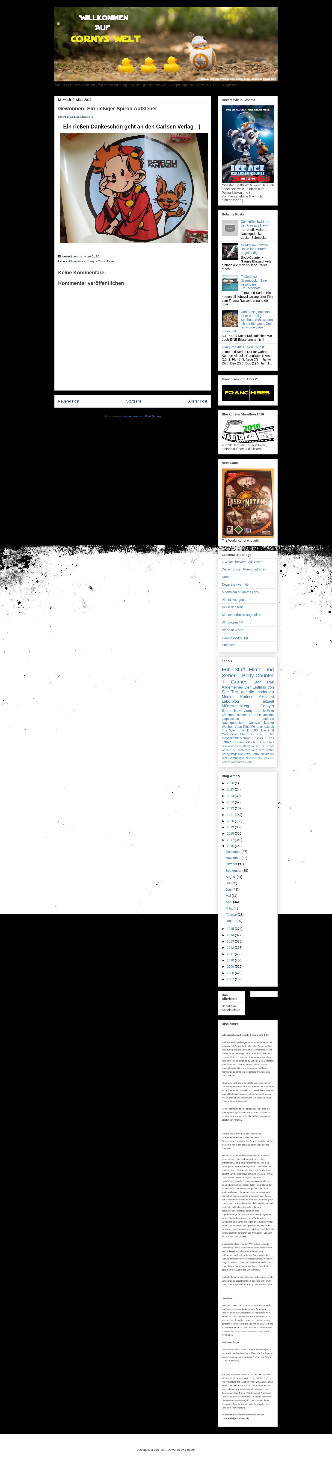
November (233, 858)
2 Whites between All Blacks (242, 562)
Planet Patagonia (234, 600)
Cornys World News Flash (237, 762)
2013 (231, 941)
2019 (231, 827)
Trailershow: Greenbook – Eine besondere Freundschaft (254, 282)
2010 (231, 960)
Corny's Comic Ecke (68, 117)
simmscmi (229, 645)
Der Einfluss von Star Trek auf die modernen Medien (248, 692)
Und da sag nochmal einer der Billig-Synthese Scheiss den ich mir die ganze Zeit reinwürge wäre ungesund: (247, 321)
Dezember (233, 851)
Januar (231, 921)
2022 (231, 808)
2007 (231, 979)
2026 (231, 783)
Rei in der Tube (233, 607)
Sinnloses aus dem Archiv (256, 750)
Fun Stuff (233, 669)
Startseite (133, 401)
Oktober (232, 864)
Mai (229, 896)
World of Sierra (232, 630)
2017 (231, 840)
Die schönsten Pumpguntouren (244, 569)
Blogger (190, 1449)
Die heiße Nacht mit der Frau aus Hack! (255, 223)
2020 (231, 821)
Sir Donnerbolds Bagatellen (241, 615)
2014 (231, 935)
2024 (231, 796)
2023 (231, 802)
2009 (231, 966)
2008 (231, 973)
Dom (225, 577)
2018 (231, 833)
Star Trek (264, 682)
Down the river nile (235, 584)
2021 (231, 815)
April (229, 902)
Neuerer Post (68, 401)
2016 (231, 846)
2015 (231, 929)
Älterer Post (197, 401)
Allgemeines (86, 117)
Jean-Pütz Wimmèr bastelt (254, 726)
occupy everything (235, 637)
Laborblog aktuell (248, 701)
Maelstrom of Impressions (240, 592)
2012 (231, 947)
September (234, 870)
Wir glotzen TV (232, 622)
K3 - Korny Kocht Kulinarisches (253, 742)
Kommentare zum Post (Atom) (141, 416)
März (230, 908)
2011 (231, 954)
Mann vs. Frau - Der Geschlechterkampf (248, 736)
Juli (228, 883)
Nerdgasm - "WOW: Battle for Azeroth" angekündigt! (255, 249)
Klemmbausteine (234, 715)
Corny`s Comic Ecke (100, 261)
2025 (231, 789)
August (231, 877)
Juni (229, 889)
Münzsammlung (235, 706)
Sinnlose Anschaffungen (238, 746)
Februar (232, 914)
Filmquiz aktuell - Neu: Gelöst (243, 347)
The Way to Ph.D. (236, 730)
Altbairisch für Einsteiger (260, 758)
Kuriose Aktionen (257, 697)
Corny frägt (229, 754)
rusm (163, 1449)
